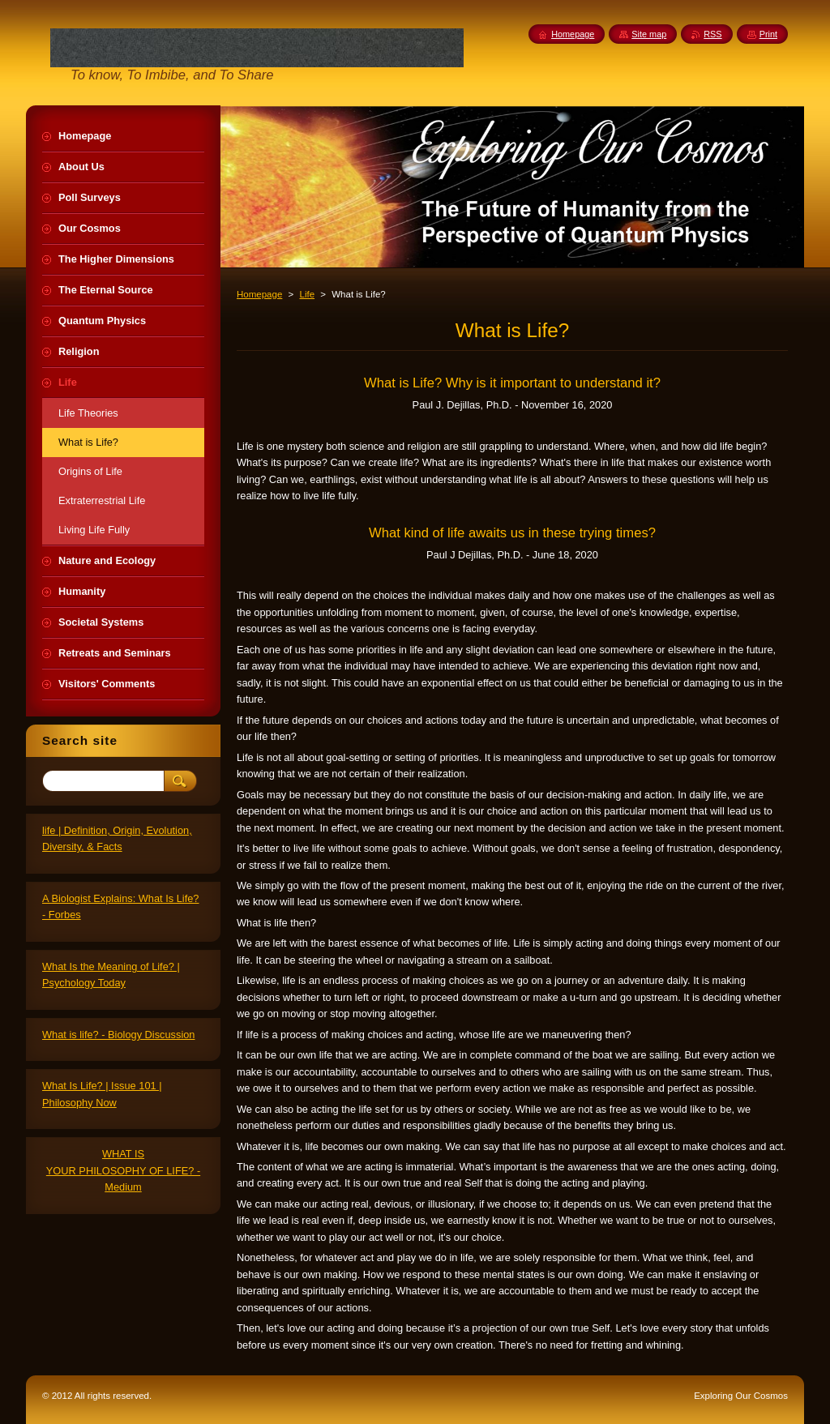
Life (306, 294)
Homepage (259, 294)
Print (768, 34)
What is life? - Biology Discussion (118, 1034)
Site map (648, 34)
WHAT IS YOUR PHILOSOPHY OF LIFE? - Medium (123, 1170)
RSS (712, 34)
